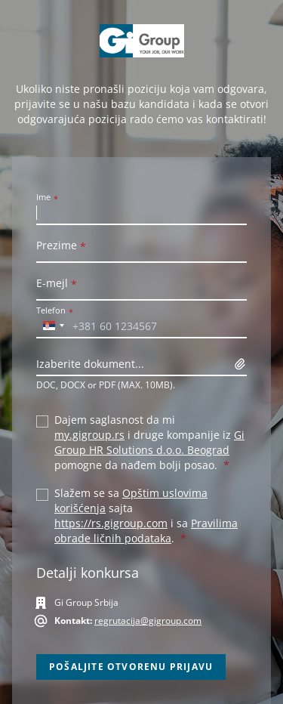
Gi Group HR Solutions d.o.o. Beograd (149, 442)
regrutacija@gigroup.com (147, 620)
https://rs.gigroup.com (111, 523)
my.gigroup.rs (89, 435)
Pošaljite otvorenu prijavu (131, 666)
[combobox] (53, 325)
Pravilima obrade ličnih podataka (146, 530)
